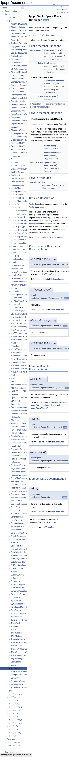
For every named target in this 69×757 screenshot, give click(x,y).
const (57, 50)
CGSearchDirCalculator (20, 72)
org (10, 691)
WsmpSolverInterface (20, 675)
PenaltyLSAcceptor (19, 436)
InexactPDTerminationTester (23, 230)
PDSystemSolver (18, 433)
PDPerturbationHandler (20, 427)
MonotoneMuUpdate (19, 362)
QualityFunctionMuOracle (21, 452)
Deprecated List (11, 752)
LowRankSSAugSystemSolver (23, 314)
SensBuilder (16, 530)
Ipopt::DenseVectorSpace (41, 408)
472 (44, 237)
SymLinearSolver (18, 594)
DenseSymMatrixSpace (20, 114)
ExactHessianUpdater (20, 140)
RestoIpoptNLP (17, 481)
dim (62, 81)
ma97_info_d (14, 726)
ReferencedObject (18, 459)
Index (40, 63)
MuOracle (15, 375)
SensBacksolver (17, 526)
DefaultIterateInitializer (20, 98)
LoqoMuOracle (17, 307)
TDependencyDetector (20, 620)
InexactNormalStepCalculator (23, 220)
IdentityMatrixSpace (19, 191)
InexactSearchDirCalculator (22, 233)
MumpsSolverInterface (20, 372)
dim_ (43, 182)
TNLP (13, 630)
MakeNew (48, 50)
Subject (14, 572)
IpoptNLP (15, 262)
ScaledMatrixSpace (19, 504)
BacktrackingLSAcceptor (21, 53)
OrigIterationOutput (19, 407)
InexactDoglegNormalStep (22, 211)
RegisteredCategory (19, 465)
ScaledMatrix (16, 501)
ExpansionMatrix (18, 149)
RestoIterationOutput (19, 488)
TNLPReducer (16, 636)
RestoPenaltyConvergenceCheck (24, 491)
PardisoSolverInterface (20, 414)
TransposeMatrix (18, 639)
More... (48, 30)
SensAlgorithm (17, 517)
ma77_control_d (15, 694)
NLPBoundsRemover (19, 385)
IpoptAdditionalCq (18, 240)
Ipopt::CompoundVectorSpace (43, 405)
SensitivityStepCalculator (21, 533)
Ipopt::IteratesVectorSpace (55, 402)
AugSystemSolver (18, 46)
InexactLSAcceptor (19, 214)
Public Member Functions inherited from (47, 105)
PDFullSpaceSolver (19, 423)
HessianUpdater (17, 185)
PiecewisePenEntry (19, 443)
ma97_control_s (15, 723)
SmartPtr (14, 543)
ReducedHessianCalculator (22, 456)
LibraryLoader (16, 298)
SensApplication (17, 523)
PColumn (15, 420)
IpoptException (17, 259)
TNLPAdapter (16, 633)
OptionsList (15, 401)
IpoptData (15, 256)
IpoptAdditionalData (19, 243)
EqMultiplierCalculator (20, 133)
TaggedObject (16, 617)
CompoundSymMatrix (20, 82)
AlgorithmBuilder (18, 27)
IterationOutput (17, 275)
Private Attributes (62, 10)
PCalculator (16, 417)
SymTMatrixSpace (18, 613)
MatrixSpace (16, 346)
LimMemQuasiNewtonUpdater (23, 301)
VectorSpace (16, 668)
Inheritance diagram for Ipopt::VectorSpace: (48, 40)
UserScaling (16, 662)
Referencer (15, 462)
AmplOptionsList (18, 33)
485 (46, 310)
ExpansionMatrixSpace (20, 153)
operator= (48, 162)
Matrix (13, 343)
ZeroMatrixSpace (18, 681)
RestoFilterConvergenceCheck (23, 478)
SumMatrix (15, 581)
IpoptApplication (18, 249)
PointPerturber (17, 446)
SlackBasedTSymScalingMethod (24, 539)
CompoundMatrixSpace (21, 79)
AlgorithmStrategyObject (21, 30)
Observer (14, 394)
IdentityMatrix (16, 188)
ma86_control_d (15, 707)
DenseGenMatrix (18, 101)
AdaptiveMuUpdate (19, 24)
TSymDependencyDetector (22, 652)
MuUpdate (15, 378)
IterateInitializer (17, 265)
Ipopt (4, 8)
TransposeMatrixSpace (20, 642)
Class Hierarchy (13, 742)
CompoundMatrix (18, 75)
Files (6, 749)
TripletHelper (16, 646)
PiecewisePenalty (18, 439)
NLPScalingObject (18, 388)
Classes (8, 14)
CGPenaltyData (17, 62)
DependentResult (18, 124)
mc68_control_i (15, 733)
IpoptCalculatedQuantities (22, 253)
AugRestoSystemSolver (20, 43)
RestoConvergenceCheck (21, 475)
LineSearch (15, 304)
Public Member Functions (59, 7)
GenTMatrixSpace (18, 178)
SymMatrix (15, 597)
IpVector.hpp (47, 35)
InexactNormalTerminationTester (24, 224)
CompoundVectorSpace (21, 91)
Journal (14, 288)
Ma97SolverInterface (19, 340)
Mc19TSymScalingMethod (22, 349)
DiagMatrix (15, 127)
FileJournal (15, 156)
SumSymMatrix (17, 588)
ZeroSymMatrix (17, 684)
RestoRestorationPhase (20, 497)
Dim (46, 63)
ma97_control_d (15, 720)
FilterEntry (15, 162)
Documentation (11, 11)
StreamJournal (17, 568)
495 (46, 442)
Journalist (15, 291)
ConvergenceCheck (19, 95)
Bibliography (10, 755)
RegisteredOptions (18, 472)
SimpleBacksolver (18, 536)
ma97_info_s (14, 729)
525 (46, 512)
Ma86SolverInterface (19, 336)
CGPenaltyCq (16, 59)
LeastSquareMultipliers (20, 294)
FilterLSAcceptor (18, 166)
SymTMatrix (16, 610)
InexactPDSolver (18, 227)
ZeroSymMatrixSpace (20, 688)
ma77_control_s (15, 697)
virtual (33, 50)
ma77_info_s (14, 704)
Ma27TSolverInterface (20, 323)
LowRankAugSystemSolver (22, 311)
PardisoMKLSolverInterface (22, 410)
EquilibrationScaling (19, 137)
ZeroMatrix (15, 678)
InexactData (16, 207)
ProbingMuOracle (18, 449)
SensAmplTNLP (17, 520)
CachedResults (17, 56)
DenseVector (16, 117)
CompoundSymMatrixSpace (22, 85)
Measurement (16, 352)
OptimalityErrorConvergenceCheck (25, 398)
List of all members (62, 13)
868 (46, 279)
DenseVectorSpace (19, 120)
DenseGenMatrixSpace (20, 104)
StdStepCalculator (18, 565)
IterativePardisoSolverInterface (24, 278)
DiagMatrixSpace (18, 130)
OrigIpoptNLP (16, 404)
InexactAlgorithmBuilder (21, 201)
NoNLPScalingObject (19, 391)
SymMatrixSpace (18, 601)
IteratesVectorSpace (19, 272)
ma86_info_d (14, 713)
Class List (11, 17)
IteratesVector (17, 269)
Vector (13, 665)
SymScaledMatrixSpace (21, 607)
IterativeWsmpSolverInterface (23, 285)
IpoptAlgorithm (17, 246)
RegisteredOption (18, 468)
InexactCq (15, 204)
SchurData (15, 507)
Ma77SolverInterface (19, 333)
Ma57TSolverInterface (20, 330)
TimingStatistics (17, 626)
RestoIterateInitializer (20, 485)
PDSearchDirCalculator (20, 430)
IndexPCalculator (18, 195)
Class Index (11, 739)
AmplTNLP (15, 40)
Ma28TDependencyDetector (22, 327)
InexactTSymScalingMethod (22, 236)
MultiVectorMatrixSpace (21, 369)
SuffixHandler (16, 578)
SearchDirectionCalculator (22, 514)
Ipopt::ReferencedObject (40, 107)
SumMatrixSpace (18, 584)
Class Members (13, 746)
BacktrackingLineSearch (21, 50)
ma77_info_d (14, 700)
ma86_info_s (14, 717)
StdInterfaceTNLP (18, 562)
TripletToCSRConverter (20, 649)
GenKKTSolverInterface (20, 172)
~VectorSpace (50, 96)
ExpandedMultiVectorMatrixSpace (25, 146)
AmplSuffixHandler (18, 37)
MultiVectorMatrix (18, 365)
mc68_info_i (14, 736)
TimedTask (15, 623)
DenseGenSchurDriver (20, 108)
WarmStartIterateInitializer (22, 671)
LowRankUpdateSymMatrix (22, 317)
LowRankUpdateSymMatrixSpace (25, 320)
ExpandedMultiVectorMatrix (22, 143)
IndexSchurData (17, 198)
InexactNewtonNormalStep (22, 217)
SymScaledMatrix (18, 604)
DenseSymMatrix (18, 111)
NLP (12, 381)
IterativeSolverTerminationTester (24, 282)
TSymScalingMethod (19, 659)
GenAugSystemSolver (20, 169)
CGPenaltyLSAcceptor (20, 66)
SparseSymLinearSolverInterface (24, 549)
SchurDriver (16, 510)
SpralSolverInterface (19, 552)
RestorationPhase (18, 494)
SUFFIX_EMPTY (17, 575)
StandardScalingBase (20, 555)
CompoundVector (18, 88)
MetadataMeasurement (20, 356)
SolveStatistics (17, 546)
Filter (13, 159)
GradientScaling (17, 182)
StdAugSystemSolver (19, 559)
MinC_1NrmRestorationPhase (23, 359)
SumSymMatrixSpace (20, 591)
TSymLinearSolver (18, 655)
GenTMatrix (16, 175)
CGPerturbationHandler (20, 69)
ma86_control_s (15, 710)
